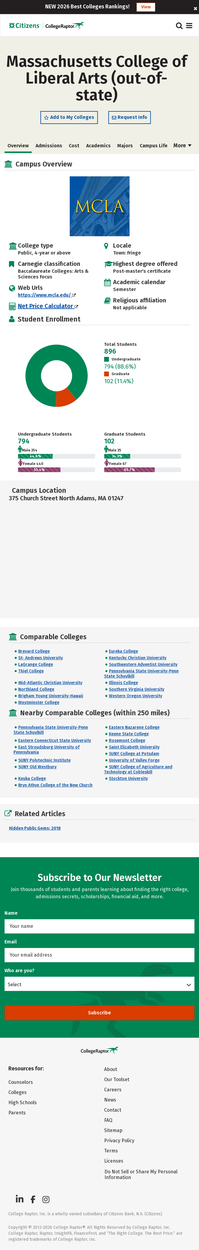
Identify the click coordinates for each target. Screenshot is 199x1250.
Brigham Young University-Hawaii (50, 696)
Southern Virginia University (136, 689)
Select (14, 984)
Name (11, 913)
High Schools (22, 1102)
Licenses (113, 1161)
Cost (74, 146)
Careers (112, 1090)
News (110, 1100)
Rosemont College (127, 740)
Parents (17, 1113)
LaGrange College (35, 664)
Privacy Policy (119, 1140)
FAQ (108, 1120)
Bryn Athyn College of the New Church (55, 785)
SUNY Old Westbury (37, 766)
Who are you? (19, 970)
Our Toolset (116, 1079)
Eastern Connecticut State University (54, 740)
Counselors (20, 1082)
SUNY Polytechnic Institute (44, 760)
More (183, 145)
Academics (98, 146)
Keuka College (32, 778)
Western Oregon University (135, 696)
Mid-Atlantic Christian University (50, 682)
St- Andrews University (40, 657)
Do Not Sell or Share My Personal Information (140, 1174)
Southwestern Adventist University (143, 664)
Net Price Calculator (48, 306)
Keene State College (129, 734)
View (146, 7)
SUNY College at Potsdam (134, 753)
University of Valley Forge (134, 760)
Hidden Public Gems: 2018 (35, 828)
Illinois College (123, 682)
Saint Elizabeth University (134, 747)
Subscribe (99, 1013)
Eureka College (123, 651)
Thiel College (31, 671)
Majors (125, 146)
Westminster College (38, 702)
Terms (111, 1151)
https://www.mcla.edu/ (47, 295)
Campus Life (154, 146)
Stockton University (128, 778)
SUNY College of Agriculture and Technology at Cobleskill (138, 769)
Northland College (36, 689)
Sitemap (113, 1130)
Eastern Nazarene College (134, 727)
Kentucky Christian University (137, 657)
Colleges (17, 1092)
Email (10, 942)
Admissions (49, 146)
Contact (112, 1110)
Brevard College (34, 651)
